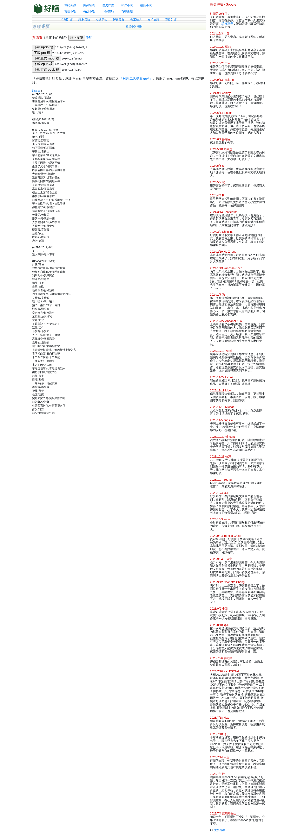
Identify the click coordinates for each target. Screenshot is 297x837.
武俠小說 (127, 5)
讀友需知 (84, 19)
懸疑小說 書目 (134, 26)
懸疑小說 (146, 5)
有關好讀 (67, 19)
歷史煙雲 (108, 5)
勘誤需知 (101, 19)
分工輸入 (136, 19)
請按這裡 (227, 23)
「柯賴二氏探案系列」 (136, 78)
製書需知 (119, 19)
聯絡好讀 (171, 19)
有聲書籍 (127, 11)
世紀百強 (70, 5)
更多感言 (220, 830)
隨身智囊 (89, 5)
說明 (89, 38)
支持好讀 (153, 19)
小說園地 (108, 11)
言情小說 (70, 11)
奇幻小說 (89, 11)
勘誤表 (36, 90)
